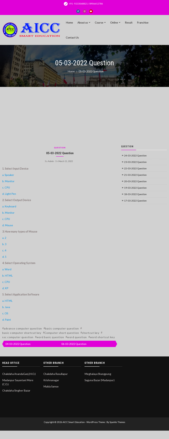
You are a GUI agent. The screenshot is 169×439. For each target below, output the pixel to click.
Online (114, 22)
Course (99, 22)
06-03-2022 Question (73, 344)
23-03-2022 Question (135, 161)
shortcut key (90, 332)
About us (82, 22)
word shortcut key (102, 337)
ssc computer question (18, 337)
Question (60, 147)
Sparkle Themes (117, 422)
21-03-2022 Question (135, 174)
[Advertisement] (84, 115)
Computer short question (61, 332)
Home (69, 22)
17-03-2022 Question (135, 200)
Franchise (143, 22)
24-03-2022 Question (135, 155)
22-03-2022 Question (135, 168)
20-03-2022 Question (135, 181)
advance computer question (23, 328)
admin (51, 161)
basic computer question (62, 328)
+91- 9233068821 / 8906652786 (83, 4)
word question (77, 337)
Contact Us (72, 37)
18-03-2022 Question (135, 194)
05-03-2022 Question (60, 153)
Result (129, 22)
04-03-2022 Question (18, 344)
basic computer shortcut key (21, 332)
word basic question (50, 337)
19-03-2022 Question (135, 187)
